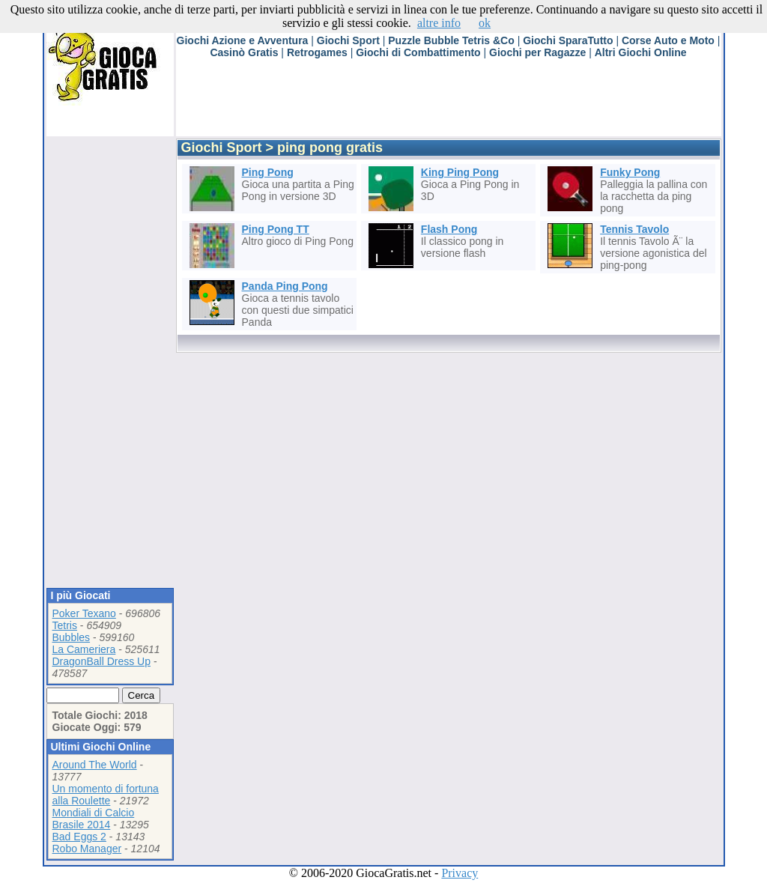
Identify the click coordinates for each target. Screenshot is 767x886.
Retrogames (317, 52)
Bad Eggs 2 (79, 837)
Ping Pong (268, 172)
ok (485, 22)
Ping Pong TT (275, 229)
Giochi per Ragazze (537, 52)
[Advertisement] (448, 102)
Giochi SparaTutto (568, 40)
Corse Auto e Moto (668, 40)
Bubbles (71, 637)
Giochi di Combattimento (418, 52)
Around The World (94, 765)
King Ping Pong (460, 172)
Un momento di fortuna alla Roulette (105, 795)
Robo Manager (87, 849)
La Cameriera (84, 649)
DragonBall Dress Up (101, 661)
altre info (439, 22)
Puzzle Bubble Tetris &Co (451, 40)
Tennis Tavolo (634, 229)
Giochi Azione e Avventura (243, 40)
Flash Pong (449, 229)
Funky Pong (630, 172)
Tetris (64, 625)
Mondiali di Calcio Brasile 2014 (93, 819)
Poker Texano (84, 613)
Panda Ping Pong (285, 286)
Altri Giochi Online (641, 52)
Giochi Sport (348, 40)
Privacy (459, 873)
